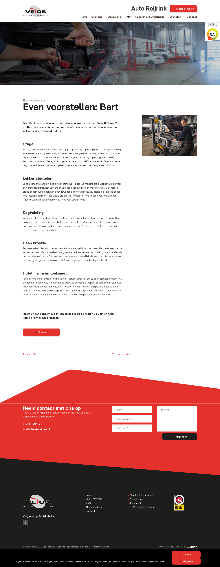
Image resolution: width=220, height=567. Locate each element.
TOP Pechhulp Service (142, 507)
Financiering (136, 503)
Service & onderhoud (141, 495)
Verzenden (185, 437)
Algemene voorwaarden (67, 547)
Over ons (96, 17)
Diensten (175, 17)
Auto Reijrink (47, 547)
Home (84, 17)
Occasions (114, 17)
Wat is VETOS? (94, 499)
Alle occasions (94, 507)
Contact (192, 17)
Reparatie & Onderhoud (149, 17)
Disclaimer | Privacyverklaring (94, 547)
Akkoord (173, 561)
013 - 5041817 (33, 424)
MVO (88, 503)
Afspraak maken (185, 9)
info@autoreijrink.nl (36, 429)
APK (129, 17)
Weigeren (202, 561)
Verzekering (136, 499)
